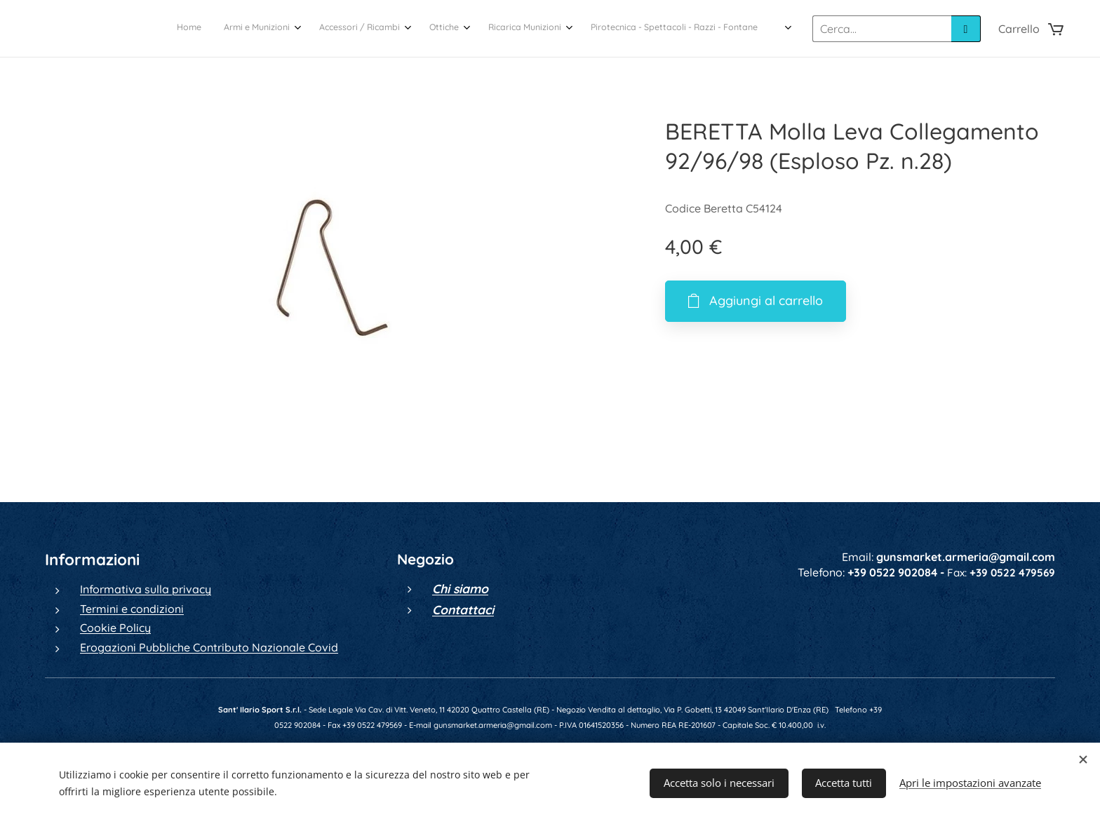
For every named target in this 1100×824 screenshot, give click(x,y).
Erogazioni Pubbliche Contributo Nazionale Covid (209, 647)
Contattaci (463, 609)
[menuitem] (628, 28)
